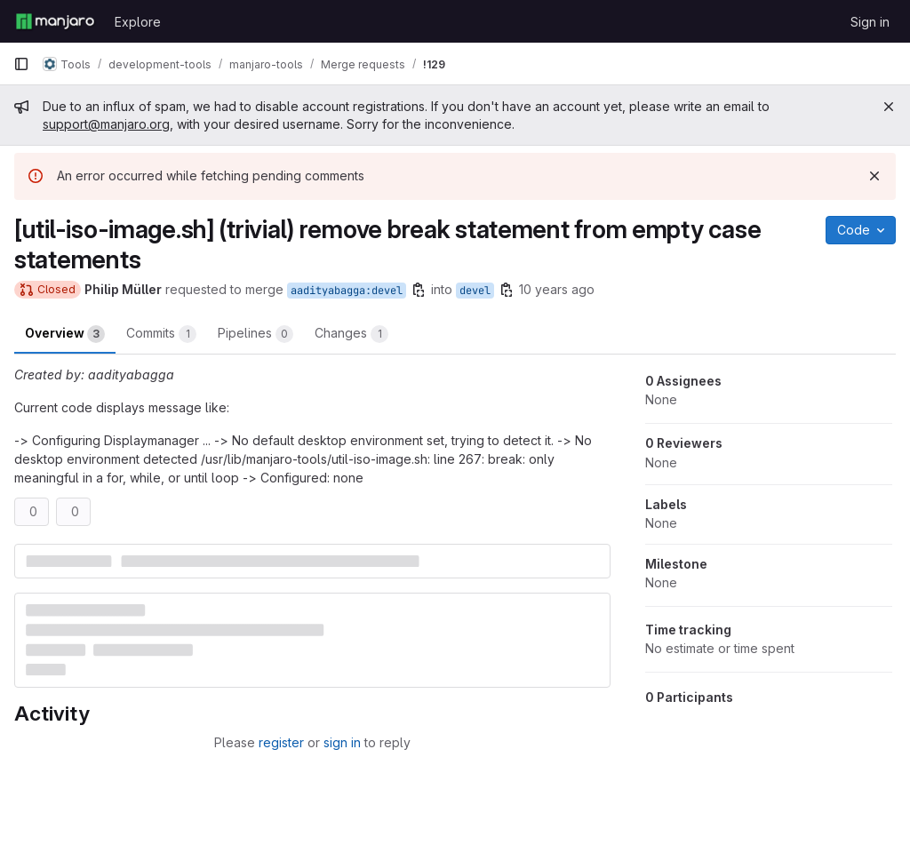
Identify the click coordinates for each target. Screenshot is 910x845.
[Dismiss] (874, 176)
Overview (65, 334)
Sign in (870, 21)
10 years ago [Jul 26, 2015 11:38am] (557, 289)
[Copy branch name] (418, 289)
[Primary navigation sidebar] (21, 64)
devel (475, 290)
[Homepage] (55, 21)
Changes (351, 334)
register (281, 742)
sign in (342, 742)
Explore (138, 21)
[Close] (888, 106)
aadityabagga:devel (347, 290)
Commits (161, 334)
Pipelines (255, 334)
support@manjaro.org (106, 124)
